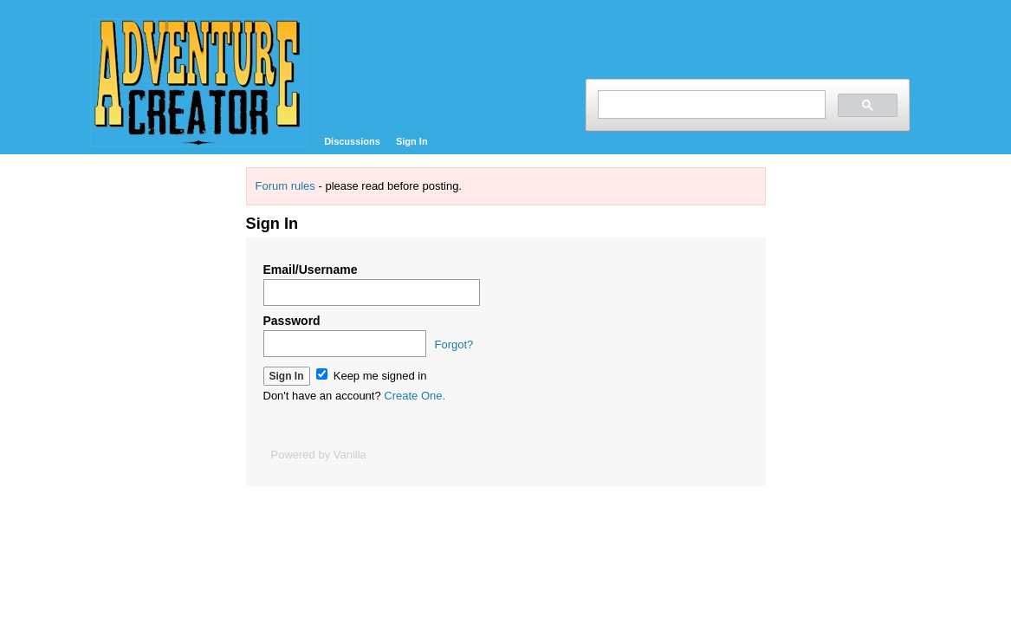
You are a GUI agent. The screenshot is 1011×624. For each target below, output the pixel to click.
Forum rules (285, 185)
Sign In (412, 141)
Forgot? (454, 344)
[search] (709, 104)
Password (292, 321)
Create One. (414, 395)
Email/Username (310, 269)
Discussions (352, 141)
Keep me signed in (371, 375)
